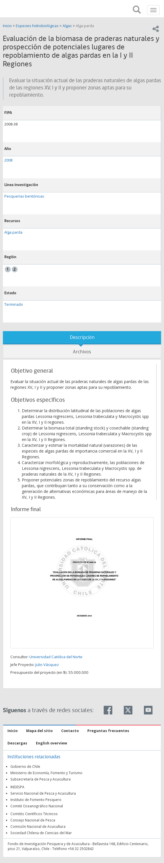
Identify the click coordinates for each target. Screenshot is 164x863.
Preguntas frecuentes (108, 730)
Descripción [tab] (82, 337)
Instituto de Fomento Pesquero (35, 799)
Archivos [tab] (82, 352)
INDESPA (17, 787)
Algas (67, 25)
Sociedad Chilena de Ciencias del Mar (41, 832)
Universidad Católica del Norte (55, 656)
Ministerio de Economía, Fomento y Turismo (46, 772)
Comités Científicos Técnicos (34, 813)
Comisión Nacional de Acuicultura (37, 826)
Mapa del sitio (39, 730)
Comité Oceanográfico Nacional (36, 806)
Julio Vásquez (47, 664)
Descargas (17, 743)
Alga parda (85, 25)
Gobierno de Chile (25, 766)
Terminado (13, 304)
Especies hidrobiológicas (37, 25)
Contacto (70, 730)
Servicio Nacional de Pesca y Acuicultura (43, 793)
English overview (51, 743)
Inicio (8, 25)
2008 (8, 160)
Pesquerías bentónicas (24, 196)
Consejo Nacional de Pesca (32, 820)
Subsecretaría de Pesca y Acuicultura (40, 779)
